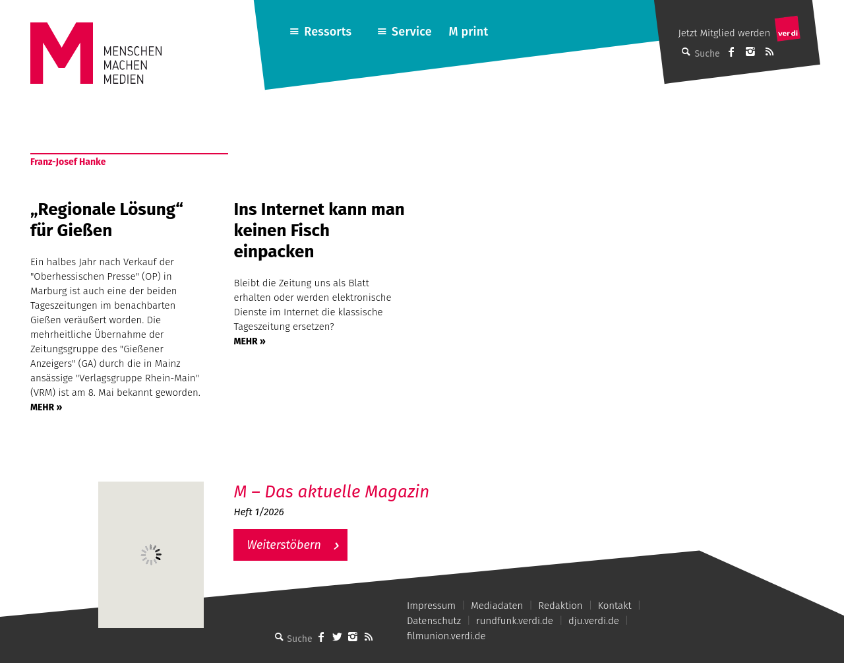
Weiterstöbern (284, 545)
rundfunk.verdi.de (514, 621)
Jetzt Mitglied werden (724, 33)
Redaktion (560, 606)
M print (468, 31)
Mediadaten (497, 606)
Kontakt (615, 606)
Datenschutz (434, 621)
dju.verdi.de (593, 621)
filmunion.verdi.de (446, 636)
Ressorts (327, 31)
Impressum (431, 606)
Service (412, 31)
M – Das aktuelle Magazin (331, 492)
